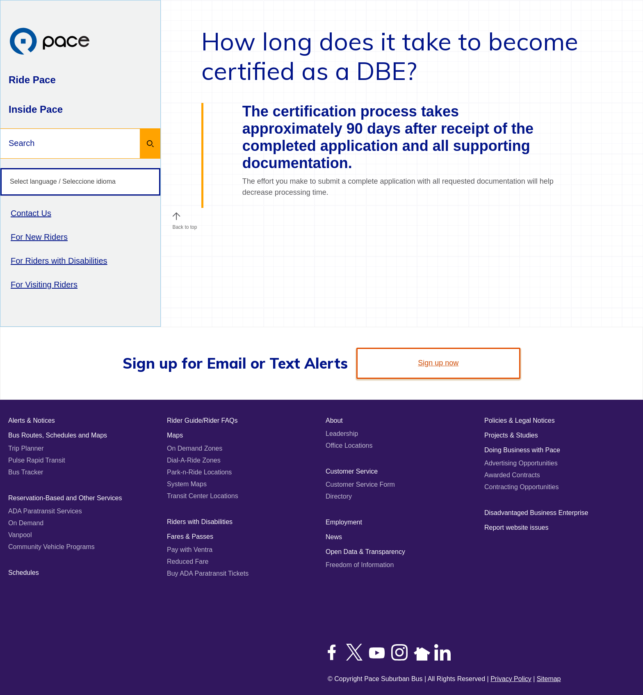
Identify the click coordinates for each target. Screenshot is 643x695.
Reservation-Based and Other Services (65, 497)
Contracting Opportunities (521, 486)
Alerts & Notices (31, 420)
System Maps (187, 484)
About (334, 420)
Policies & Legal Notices (519, 420)
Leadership (342, 433)
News (334, 536)
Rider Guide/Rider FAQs (202, 420)
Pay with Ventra (189, 549)
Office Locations (349, 445)
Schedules (23, 572)
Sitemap (549, 678)
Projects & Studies (511, 435)
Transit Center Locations (202, 495)
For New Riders (39, 237)
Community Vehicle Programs (51, 546)
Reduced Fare (187, 561)
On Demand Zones (194, 448)
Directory (339, 496)
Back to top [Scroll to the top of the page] (184, 225)
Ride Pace (32, 79)
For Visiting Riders (44, 284)
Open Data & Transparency (365, 551)
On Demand (25, 523)
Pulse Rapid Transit (36, 460)
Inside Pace (36, 109)
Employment (344, 522)
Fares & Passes (190, 536)
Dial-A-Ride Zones (194, 460)
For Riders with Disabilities (59, 260)
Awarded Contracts (512, 475)
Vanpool (20, 534)
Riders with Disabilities (200, 521)
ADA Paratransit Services (45, 511)
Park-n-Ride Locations (199, 472)
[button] (176, 216)
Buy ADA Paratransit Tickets (208, 573)
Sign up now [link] (438, 363)
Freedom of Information (360, 564)
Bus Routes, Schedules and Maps (57, 435)
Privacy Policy (510, 678)
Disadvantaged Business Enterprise (536, 512)
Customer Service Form (360, 484)
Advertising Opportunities (521, 463)
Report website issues (516, 527)
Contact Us (31, 213)
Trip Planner (26, 448)
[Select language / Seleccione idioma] (80, 182)
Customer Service (352, 471)
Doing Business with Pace (522, 450)
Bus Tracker (25, 472)
